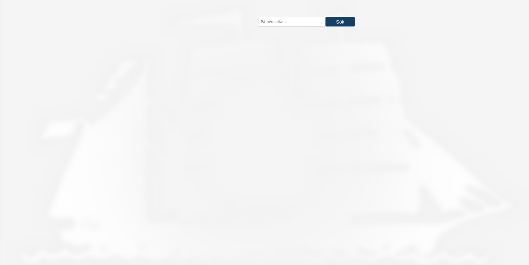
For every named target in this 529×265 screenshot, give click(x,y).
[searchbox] (292, 21)
